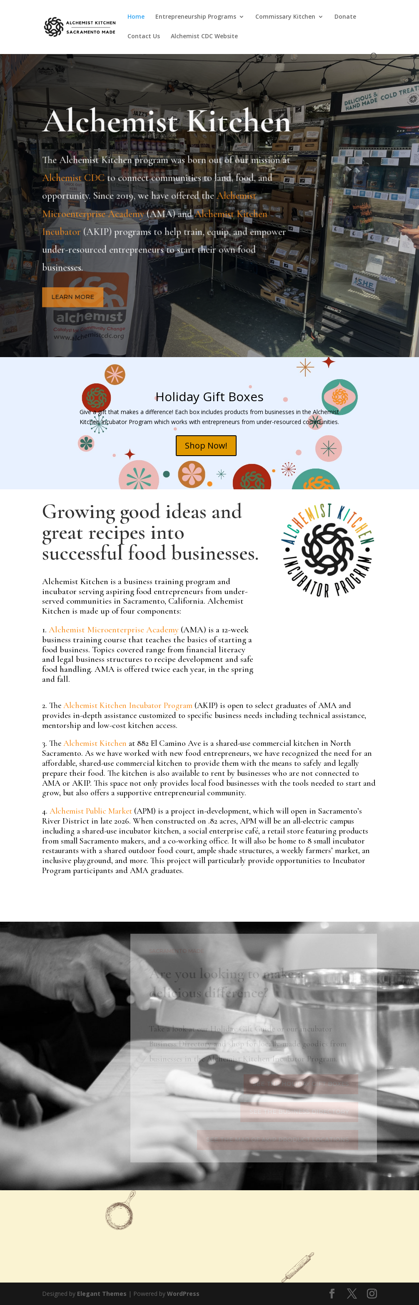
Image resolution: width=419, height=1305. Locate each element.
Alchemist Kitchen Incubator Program (127, 705)
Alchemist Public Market (91, 811)
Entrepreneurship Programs (195, 17)
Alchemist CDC (75, 180)
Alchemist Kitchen (95, 743)
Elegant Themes (102, 1294)
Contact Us (143, 36)
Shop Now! (206, 445)
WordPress (183, 1294)
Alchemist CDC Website (204, 36)
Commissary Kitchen (285, 17)
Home (136, 17)
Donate (345, 17)
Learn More (74, 296)
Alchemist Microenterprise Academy (113, 629)
